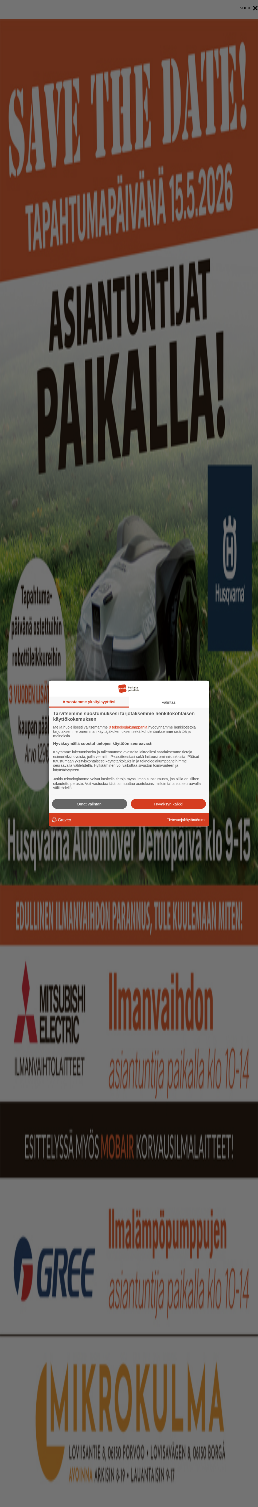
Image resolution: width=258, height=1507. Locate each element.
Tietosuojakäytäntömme (186, 819)
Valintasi (169, 702)
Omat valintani (90, 804)
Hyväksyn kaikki (168, 804)
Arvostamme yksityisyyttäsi (88, 701)
